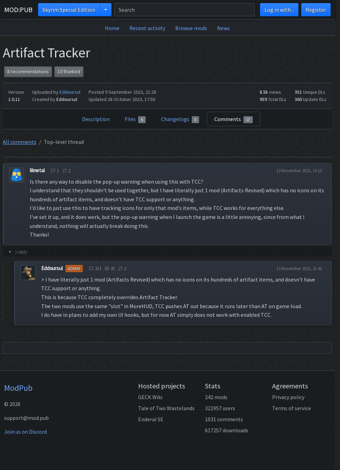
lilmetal (37, 170)
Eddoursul (70, 92)
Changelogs (180, 119)
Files (135, 119)
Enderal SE (150, 419)
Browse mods (191, 28)
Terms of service (291, 408)
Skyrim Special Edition (69, 9)
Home (112, 28)
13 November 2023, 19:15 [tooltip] (299, 171)
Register (316, 9)
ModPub (18, 388)
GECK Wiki (150, 397)
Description (96, 119)
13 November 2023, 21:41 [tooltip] (299, 268)
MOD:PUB (18, 9)
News (223, 28)
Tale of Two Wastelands (166, 408)
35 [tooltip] (110, 268)
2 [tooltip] (66, 171)
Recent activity (147, 28)
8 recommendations (28, 71)
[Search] (184, 9)
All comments (19, 141)
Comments (233, 119)
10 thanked (68, 71)
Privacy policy (288, 397)
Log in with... (279, 9)
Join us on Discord (25, 431)
